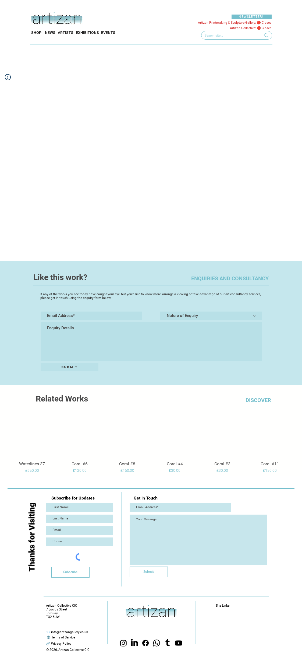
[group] (151, 444)
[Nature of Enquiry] (211, 316)
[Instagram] (123, 643)
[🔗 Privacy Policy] (58, 644)
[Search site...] (229, 35)
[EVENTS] (108, 32)
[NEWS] (50, 32)
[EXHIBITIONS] (88, 32)
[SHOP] (36, 32)
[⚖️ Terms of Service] (61, 637)
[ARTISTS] (66, 32)
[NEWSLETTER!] (252, 17)
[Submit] (69, 367)
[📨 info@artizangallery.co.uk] (67, 632)
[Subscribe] (70, 572)
